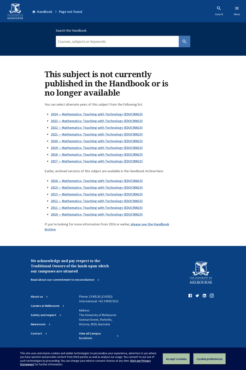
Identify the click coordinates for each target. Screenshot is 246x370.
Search (219, 11)
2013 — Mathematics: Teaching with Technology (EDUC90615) (97, 194)
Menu (237, 11)
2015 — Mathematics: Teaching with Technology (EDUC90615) (97, 187)
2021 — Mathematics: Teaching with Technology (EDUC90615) (97, 134)
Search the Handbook (71, 30)
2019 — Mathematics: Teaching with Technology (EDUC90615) (97, 148)
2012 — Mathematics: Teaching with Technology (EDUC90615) (97, 201)
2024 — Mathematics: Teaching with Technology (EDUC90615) (97, 114)
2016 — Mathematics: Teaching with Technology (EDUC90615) (97, 181)
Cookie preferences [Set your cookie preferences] (210, 359)
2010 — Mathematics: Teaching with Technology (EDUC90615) (97, 214)
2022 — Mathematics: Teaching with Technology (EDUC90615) (97, 127)
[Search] (117, 41)
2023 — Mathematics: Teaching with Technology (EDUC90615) (97, 121)
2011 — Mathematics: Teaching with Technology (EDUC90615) (97, 207)
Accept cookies (176, 359)
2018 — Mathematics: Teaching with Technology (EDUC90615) (97, 154)
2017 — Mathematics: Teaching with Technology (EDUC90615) (97, 161)
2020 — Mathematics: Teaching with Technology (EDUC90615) (97, 141)
